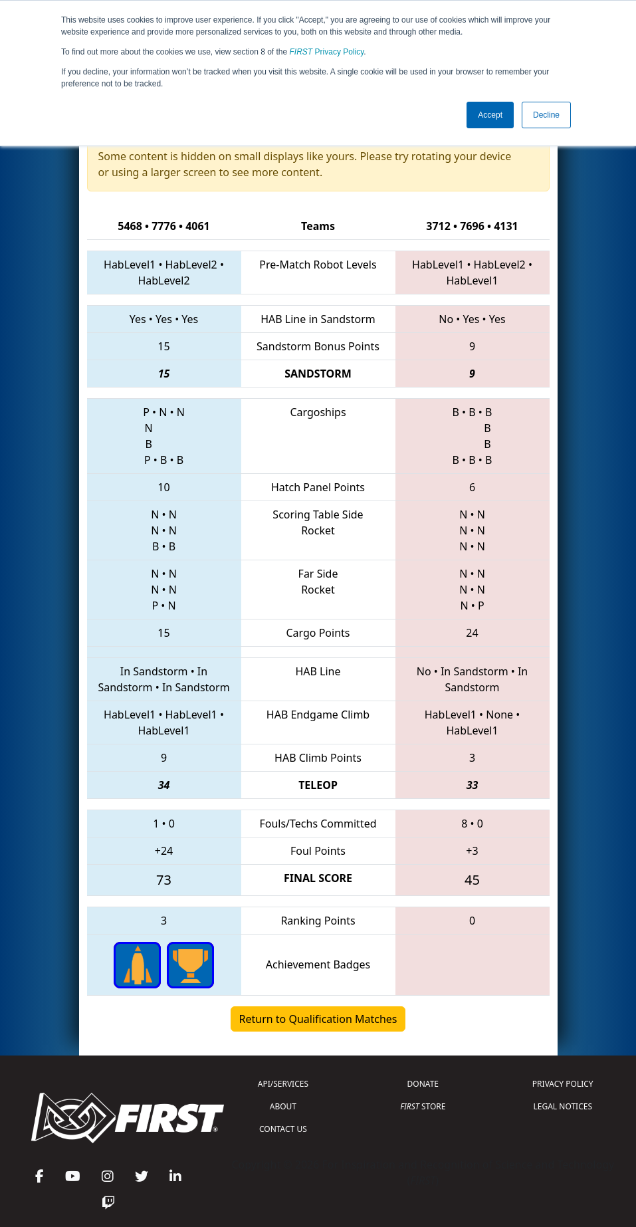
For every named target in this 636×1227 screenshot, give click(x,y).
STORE (422, 1106)
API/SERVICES (283, 1083)
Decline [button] (546, 115)
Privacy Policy (327, 51)
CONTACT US (283, 1129)
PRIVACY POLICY (562, 1083)
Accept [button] (490, 115)
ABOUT (283, 1106)
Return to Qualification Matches (318, 1019)
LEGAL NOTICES (563, 1106)
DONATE (423, 1083)
